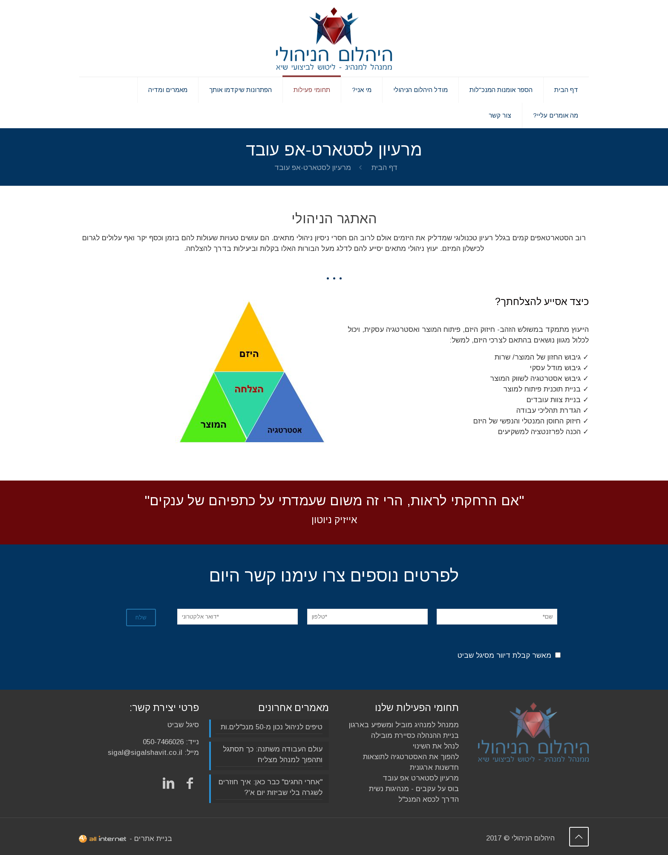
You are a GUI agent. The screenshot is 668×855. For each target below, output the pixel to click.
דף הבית (384, 168)
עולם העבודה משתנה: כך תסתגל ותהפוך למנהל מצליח (272, 754)
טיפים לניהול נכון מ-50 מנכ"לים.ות (271, 727)
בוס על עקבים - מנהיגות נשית (414, 789)
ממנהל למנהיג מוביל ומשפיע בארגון (404, 725)
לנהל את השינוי (436, 746)
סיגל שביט (183, 725)
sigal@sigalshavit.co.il (145, 752)
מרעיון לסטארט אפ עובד (421, 778)
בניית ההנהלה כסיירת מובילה (415, 735)
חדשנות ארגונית (434, 767)
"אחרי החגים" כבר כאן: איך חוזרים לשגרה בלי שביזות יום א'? (270, 787)
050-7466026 (163, 742)
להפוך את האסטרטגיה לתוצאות (411, 757)
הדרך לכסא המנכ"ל (428, 799)
